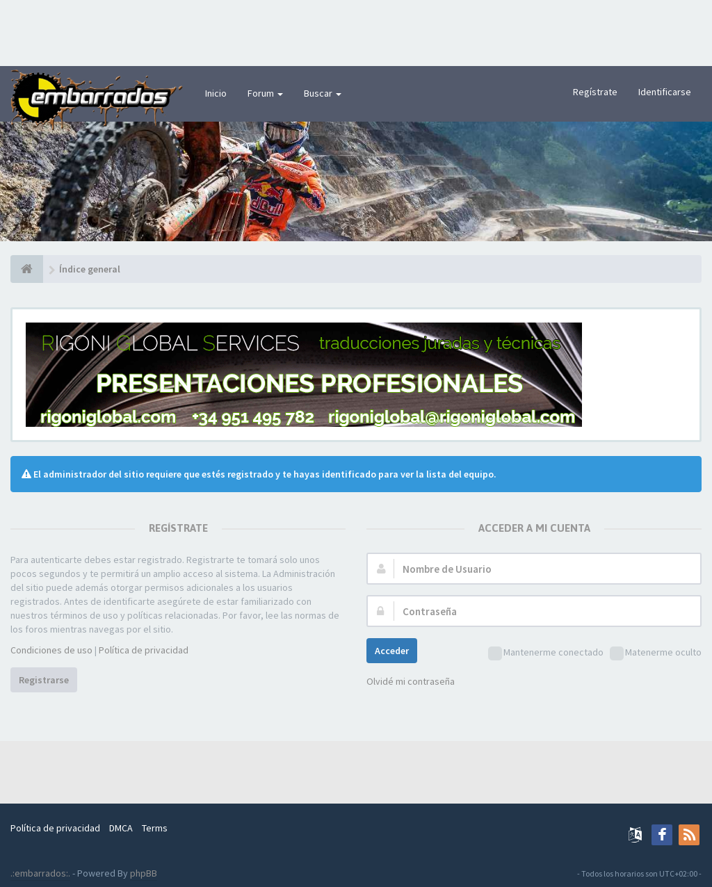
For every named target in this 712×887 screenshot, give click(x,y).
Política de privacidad (143, 650)
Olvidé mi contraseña (410, 681)
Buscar (322, 93)
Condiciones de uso (51, 650)
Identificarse (664, 92)
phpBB (143, 873)
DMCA (121, 828)
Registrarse (44, 680)
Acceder (392, 650)
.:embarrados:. (40, 873)
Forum (265, 93)
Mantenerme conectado (546, 653)
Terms (155, 828)
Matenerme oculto (656, 653)
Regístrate (595, 92)
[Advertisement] (356, 31)
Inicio (216, 93)
